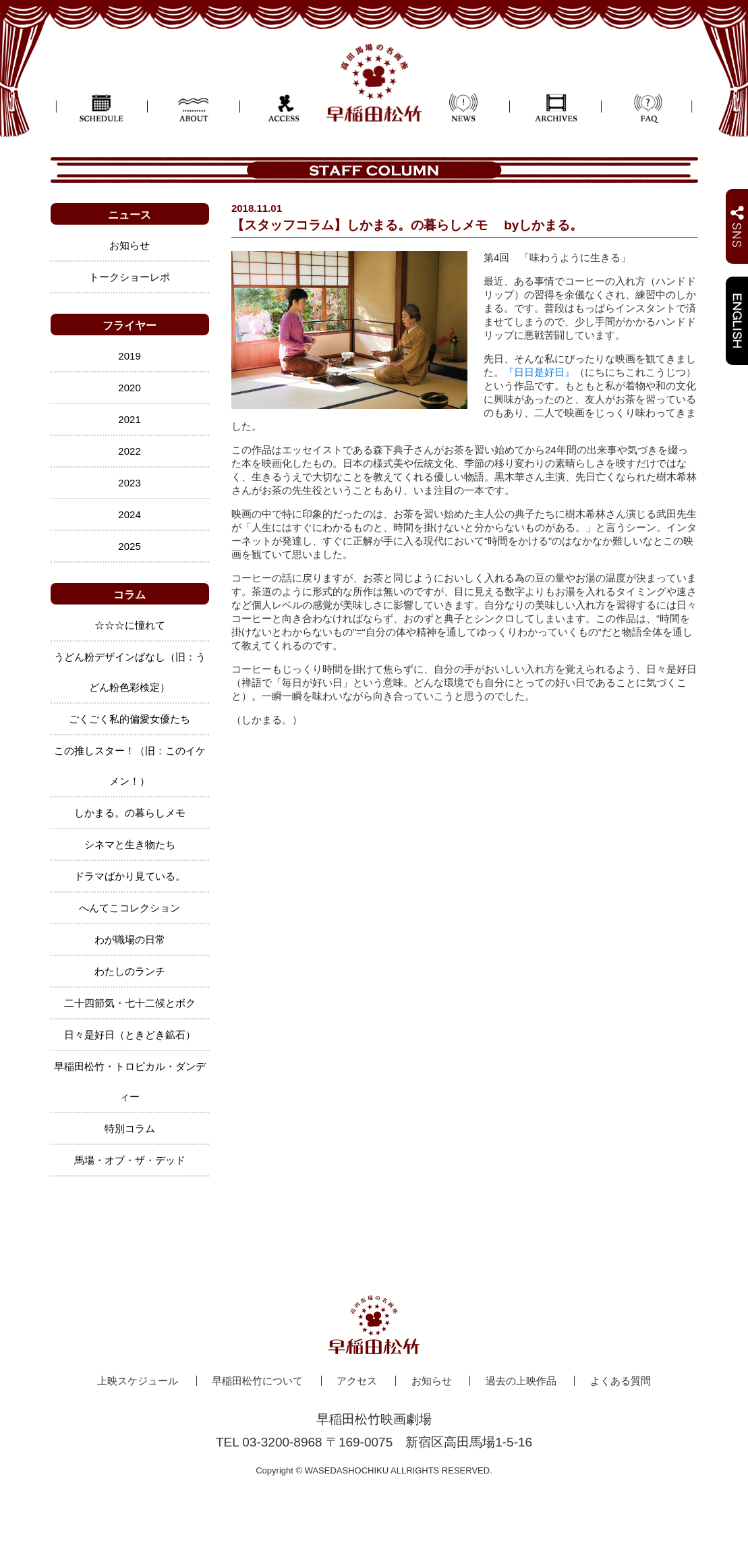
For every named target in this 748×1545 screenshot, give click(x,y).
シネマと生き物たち (129, 844)
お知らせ (129, 245)
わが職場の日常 (129, 939)
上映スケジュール (137, 1380)
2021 (129, 419)
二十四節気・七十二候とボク (130, 1003)
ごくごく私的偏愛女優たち (129, 719)
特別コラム (130, 1128)
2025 (129, 546)
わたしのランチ (129, 971)
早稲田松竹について (257, 1380)
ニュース (129, 215)
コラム (129, 594)
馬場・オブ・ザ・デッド (129, 1160)
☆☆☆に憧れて (129, 625)
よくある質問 (620, 1380)
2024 (129, 514)
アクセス (357, 1380)
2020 (129, 387)
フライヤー (129, 325)
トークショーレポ (129, 277)
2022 (129, 451)
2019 (129, 356)
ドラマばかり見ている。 (129, 876)
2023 (129, 482)
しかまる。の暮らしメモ (129, 812)
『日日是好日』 (539, 372)
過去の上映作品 (521, 1380)
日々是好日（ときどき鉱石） (130, 1034)
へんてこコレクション (129, 908)
